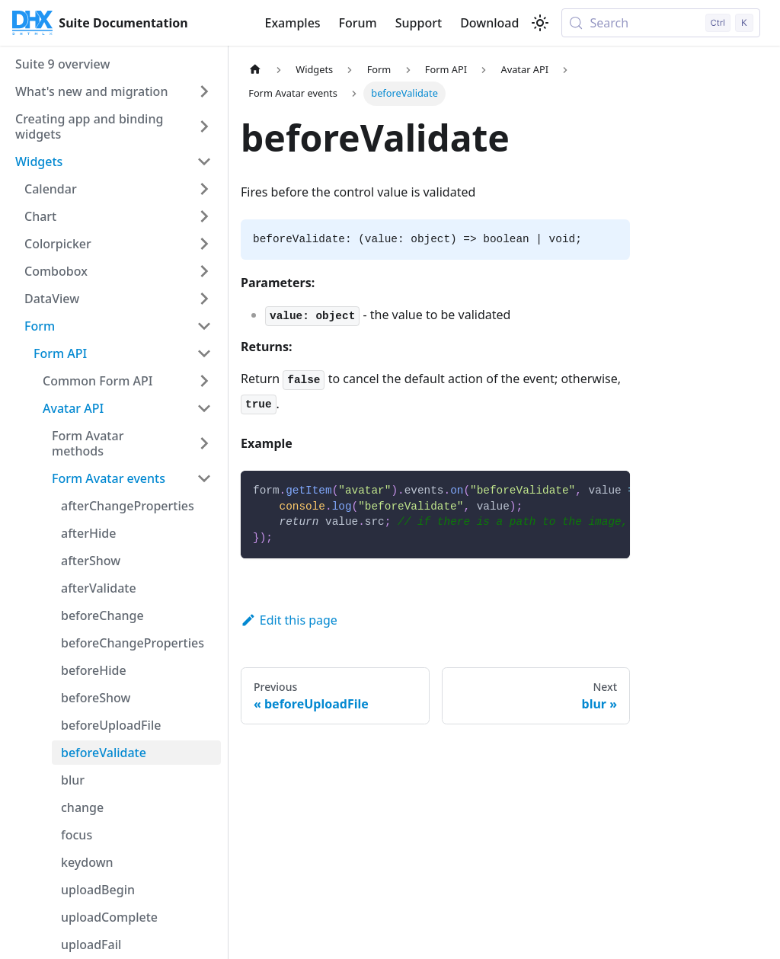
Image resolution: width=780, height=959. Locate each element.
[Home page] (255, 70)
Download (489, 22)
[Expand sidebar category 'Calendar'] (204, 189)
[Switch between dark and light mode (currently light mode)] (540, 23)
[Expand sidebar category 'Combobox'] (204, 271)
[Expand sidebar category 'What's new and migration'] (204, 91)
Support (418, 22)
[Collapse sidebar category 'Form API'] (204, 353)
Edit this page (289, 620)
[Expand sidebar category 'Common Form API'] (204, 381)
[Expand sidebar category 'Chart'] (204, 216)
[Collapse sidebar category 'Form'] (204, 326)
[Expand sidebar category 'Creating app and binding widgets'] (204, 126)
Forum (358, 22)
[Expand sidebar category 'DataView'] (204, 298)
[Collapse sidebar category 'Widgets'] (204, 161)
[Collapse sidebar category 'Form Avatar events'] (204, 478)
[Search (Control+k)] (660, 22)
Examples (292, 22)
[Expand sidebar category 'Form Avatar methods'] (204, 443)
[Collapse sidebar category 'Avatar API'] (204, 408)
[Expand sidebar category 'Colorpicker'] (204, 244)
